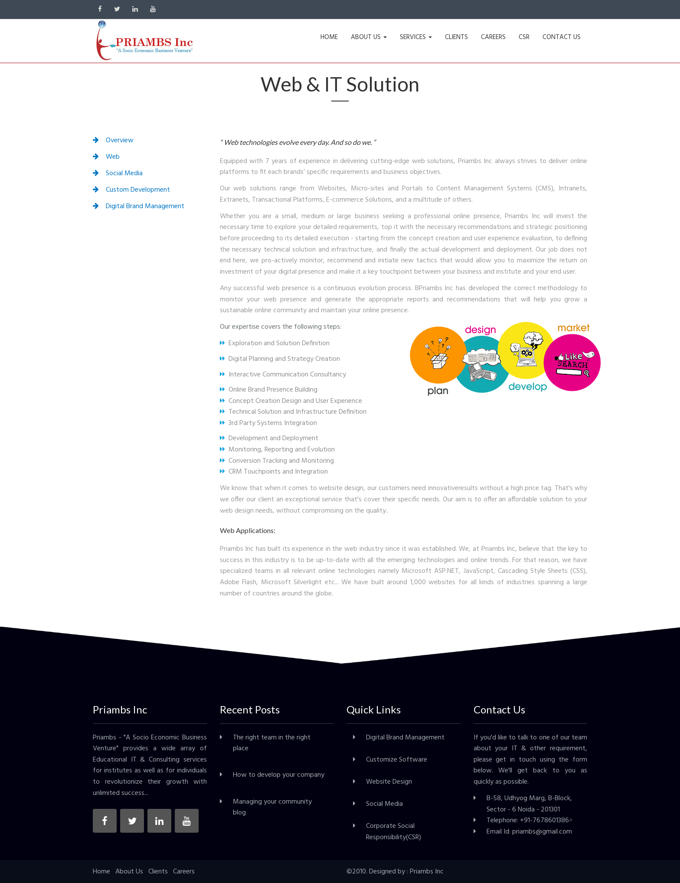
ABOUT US (369, 37)
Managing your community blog (272, 807)
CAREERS (493, 37)
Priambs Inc (427, 871)
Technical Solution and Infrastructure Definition (293, 412)
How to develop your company (278, 775)
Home (101, 871)
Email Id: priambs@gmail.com (529, 831)
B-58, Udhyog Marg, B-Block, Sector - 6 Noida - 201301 (529, 804)
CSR (524, 37)
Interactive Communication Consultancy (283, 374)
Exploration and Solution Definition (275, 343)
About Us (129, 871)
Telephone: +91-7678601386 (528, 820)
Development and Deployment (269, 438)
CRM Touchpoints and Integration (274, 471)
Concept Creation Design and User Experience (291, 401)
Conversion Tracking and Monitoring (277, 461)
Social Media (384, 804)
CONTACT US (562, 37)
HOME (329, 37)
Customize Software (396, 759)
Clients (158, 871)
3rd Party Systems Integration (268, 423)
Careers (184, 871)
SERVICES (416, 37)
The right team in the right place (272, 743)
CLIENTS (456, 37)
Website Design (389, 782)
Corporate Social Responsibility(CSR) (393, 832)
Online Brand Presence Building (268, 390)
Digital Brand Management (405, 737)
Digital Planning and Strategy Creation (280, 359)
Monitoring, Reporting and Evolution (277, 449)
